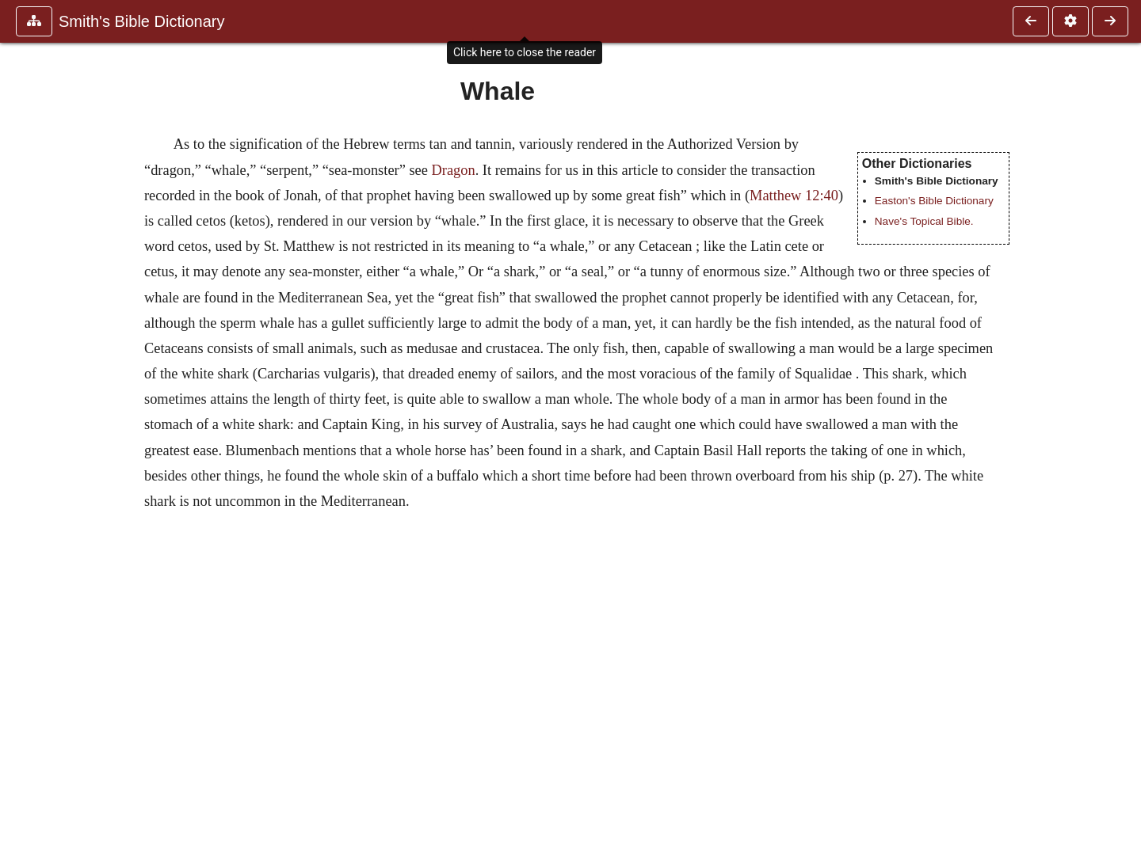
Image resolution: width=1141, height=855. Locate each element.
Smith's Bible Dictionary (141, 21)
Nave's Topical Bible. (924, 221)
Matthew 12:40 (794, 195)
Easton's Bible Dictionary (934, 201)
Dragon (453, 170)
